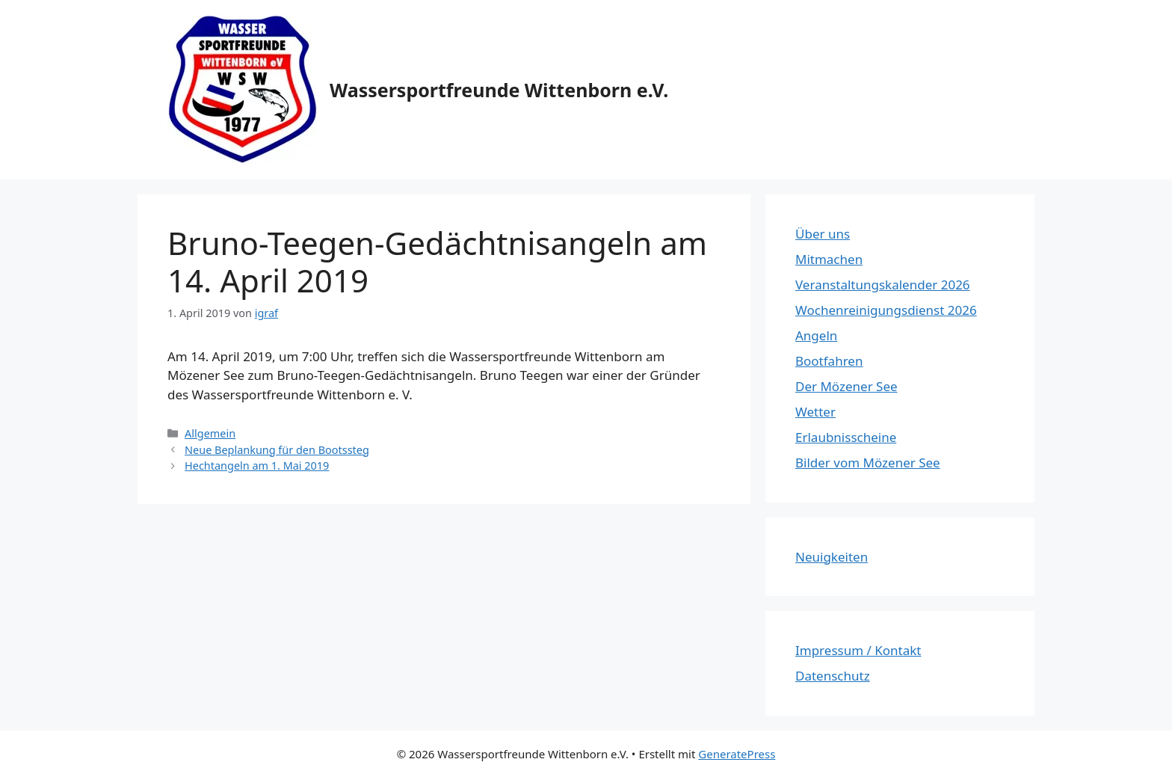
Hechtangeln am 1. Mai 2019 (257, 465)
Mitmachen (829, 259)
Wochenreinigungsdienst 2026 (886, 310)
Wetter (815, 411)
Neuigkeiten (831, 556)
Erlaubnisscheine (845, 437)
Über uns (822, 233)
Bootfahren (829, 360)
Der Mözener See (846, 386)
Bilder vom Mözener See (867, 462)
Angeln (816, 335)
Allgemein (210, 433)
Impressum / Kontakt (858, 650)
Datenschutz (832, 675)
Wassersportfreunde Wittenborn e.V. (499, 89)
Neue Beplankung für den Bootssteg (277, 450)
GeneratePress (736, 753)
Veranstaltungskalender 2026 (882, 284)
